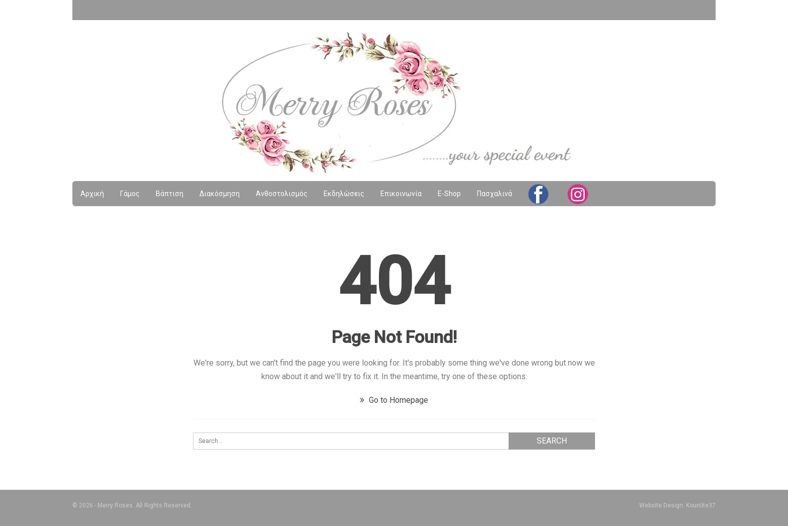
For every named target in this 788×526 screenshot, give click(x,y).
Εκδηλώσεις (344, 194)
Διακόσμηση (220, 194)
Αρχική (92, 194)
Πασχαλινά (494, 194)
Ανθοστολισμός (282, 194)
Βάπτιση (169, 194)
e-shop (449, 194)
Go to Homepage (394, 400)
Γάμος (130, 194)
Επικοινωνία (401, 194)
